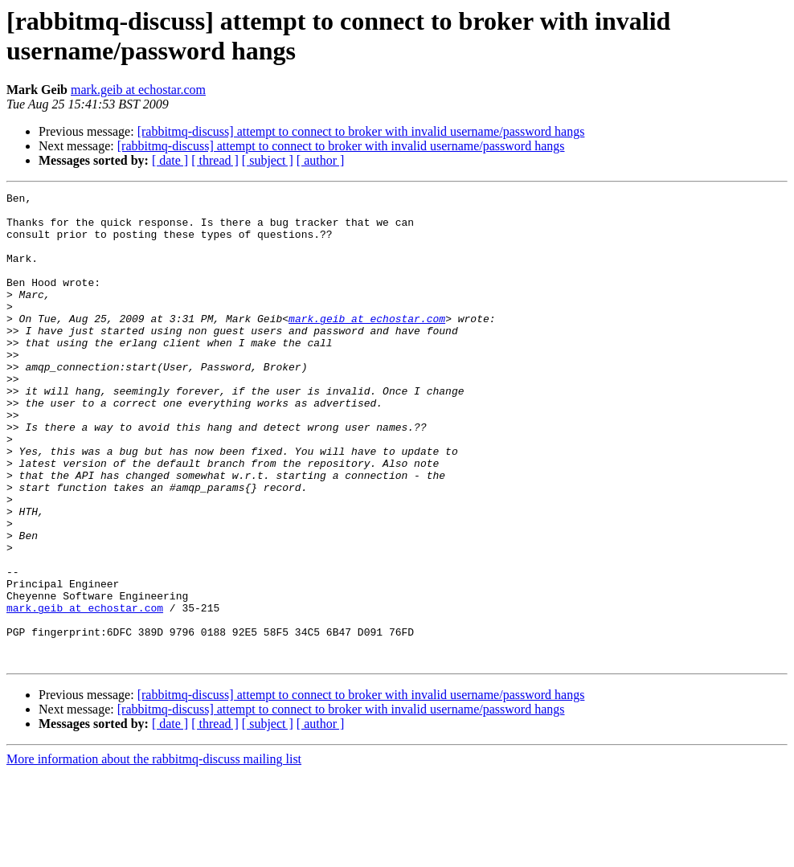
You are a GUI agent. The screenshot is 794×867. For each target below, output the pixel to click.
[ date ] (170, 160)
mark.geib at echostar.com (138, 89)
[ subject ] (267, 160)
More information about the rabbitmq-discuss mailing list (153, 853)
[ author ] (321, 160)
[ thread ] (215, 160)
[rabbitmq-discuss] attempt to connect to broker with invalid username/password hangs (361, 131)
